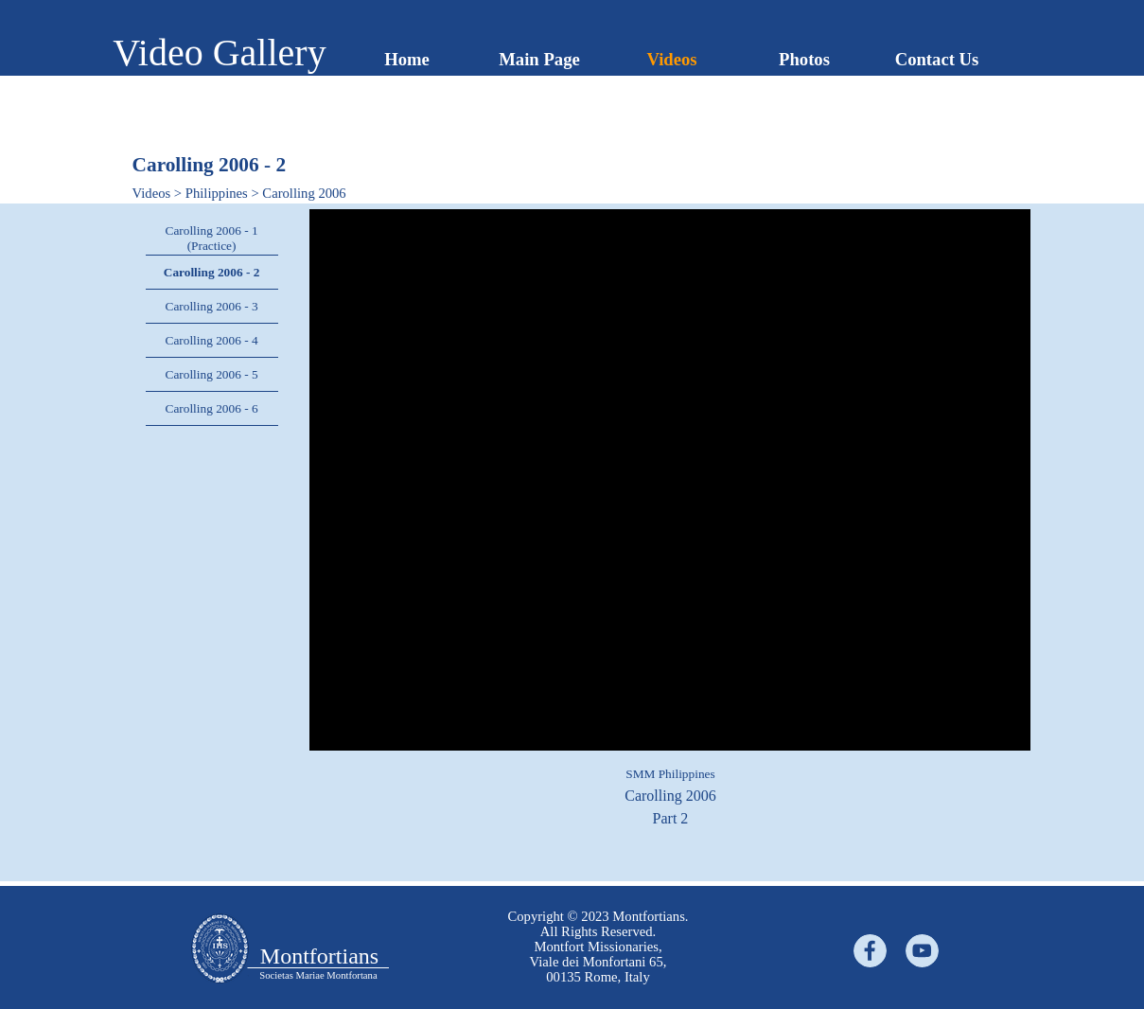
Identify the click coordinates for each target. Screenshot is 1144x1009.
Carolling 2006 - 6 (212, 408)
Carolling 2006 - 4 (212, 340)
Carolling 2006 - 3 (212, 306)
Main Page (539, 59)
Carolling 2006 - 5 (212, 374)
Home (407, 59)
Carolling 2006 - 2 (212, 272)
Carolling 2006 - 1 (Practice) (212, 238)
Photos (804, 59)
